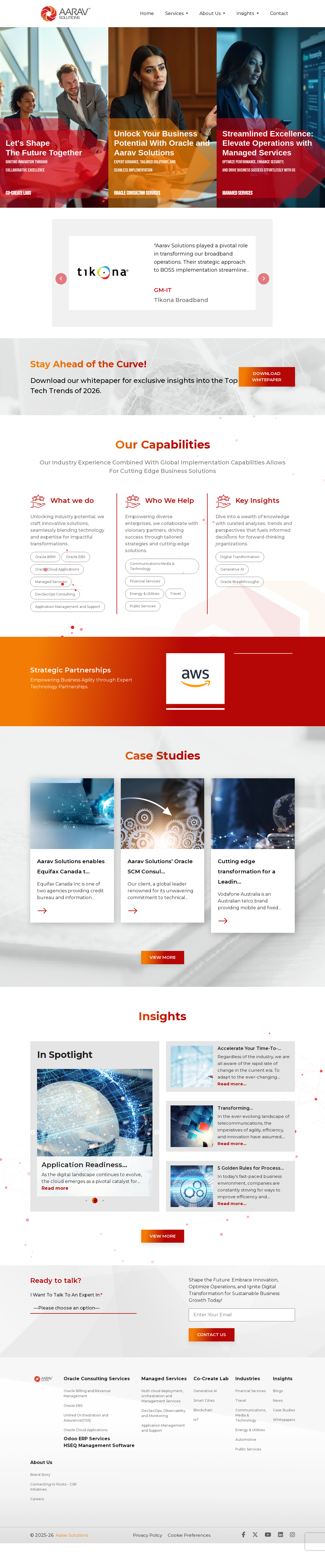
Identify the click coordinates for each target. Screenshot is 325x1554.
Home (147, 13)
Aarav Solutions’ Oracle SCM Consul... (156, 880)
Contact (279, 13)
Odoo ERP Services (87, 1449)
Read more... (233, 1093)
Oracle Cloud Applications (57, 577)
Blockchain (202, 1421)
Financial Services (145, 589)
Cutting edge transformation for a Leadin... (251, 880)
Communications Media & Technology (152, 573)
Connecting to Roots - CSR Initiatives (53, 1497)
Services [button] (175, 13)
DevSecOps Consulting (55, 603)
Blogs (278, 1401)
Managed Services (51, 590)
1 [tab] (86, 1210)
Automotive (245, 1450)
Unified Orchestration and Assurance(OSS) (86, 1428)
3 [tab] (103, 1210)
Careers (37, 1510)
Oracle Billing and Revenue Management (87, 1404)
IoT (196, 1430)
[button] (61, 282)
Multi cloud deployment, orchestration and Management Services (162, 1406)
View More (162, 967)
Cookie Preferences (191, 1546)
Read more (55, 1198)
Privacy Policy (147, 1546)
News (278, 1411)
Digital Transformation (240, 564)
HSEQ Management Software (99, 1456)
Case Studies (284, 1421)
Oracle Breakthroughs (240, 590)
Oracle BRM (45, 564)
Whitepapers (284, 1430)
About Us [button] (210, 13)
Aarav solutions (73, 1546)
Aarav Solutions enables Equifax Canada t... (65, 880)
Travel (176, 602)
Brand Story (40, 1485)
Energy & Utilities (145, 602)
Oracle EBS (76, 564)
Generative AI (232, 577)
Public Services (143, 615)
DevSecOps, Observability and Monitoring (163, 1424)
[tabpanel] (72, 865)
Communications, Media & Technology (250, 1426)
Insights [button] (245, 13)
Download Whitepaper (263, 383)
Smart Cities (203, 1411)
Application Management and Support (67, 616)
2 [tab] (95, 1210)
